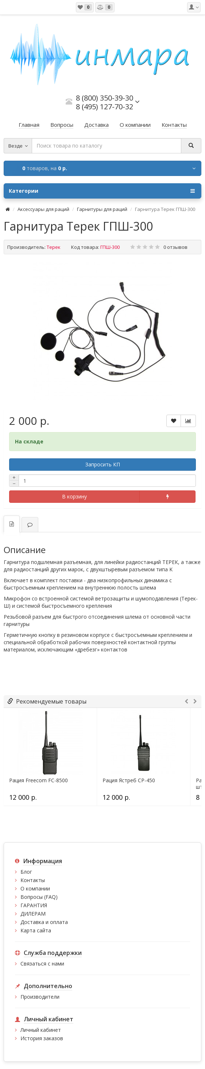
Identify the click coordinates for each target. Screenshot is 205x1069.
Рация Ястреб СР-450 (128, 780)
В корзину (74, 496)
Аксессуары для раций (43, 209)
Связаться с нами (42, 963)
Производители (39, 996)
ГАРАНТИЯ (33, 905)
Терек (54, 247)
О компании (35, 888)
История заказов (41, 1038)
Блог (26, 871)
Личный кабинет (40, 1029)
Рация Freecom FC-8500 (38, 780)
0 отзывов (175, 247)
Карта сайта (35, 930)
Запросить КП (102, 464)
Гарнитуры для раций (102, 209)
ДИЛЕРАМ (33, 913)
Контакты (32, 880)
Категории (102, 191)
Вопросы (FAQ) (39, 896)
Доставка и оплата (44, 922)
